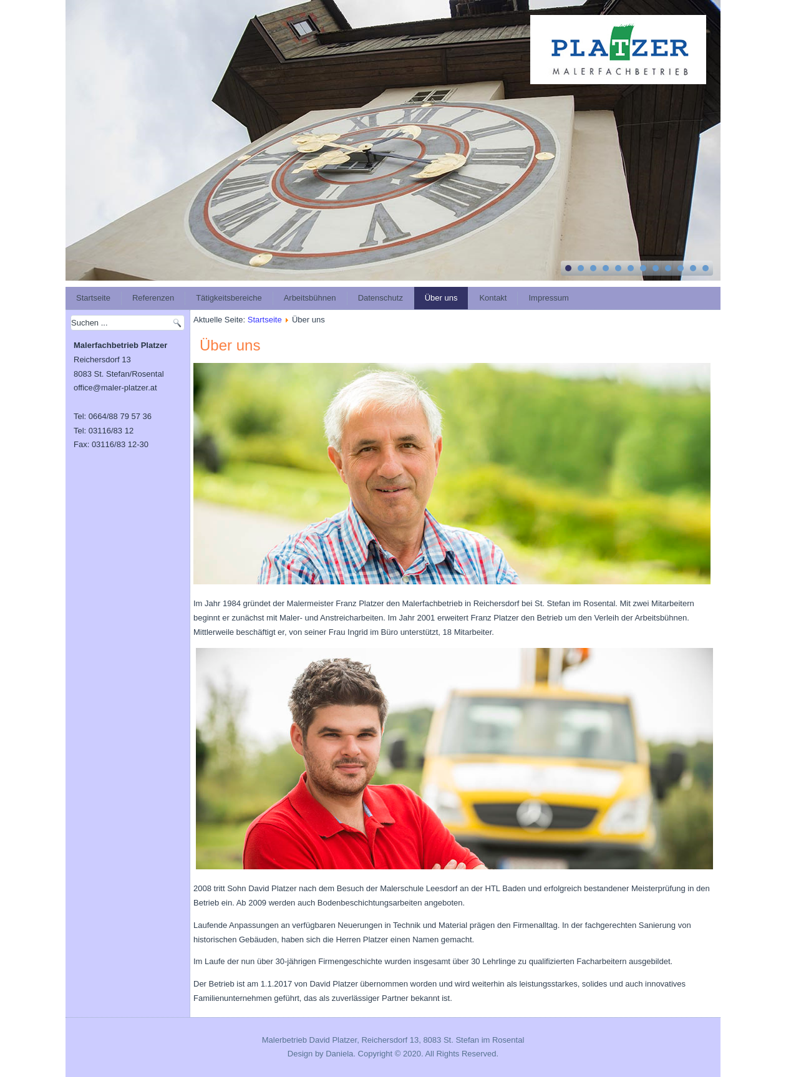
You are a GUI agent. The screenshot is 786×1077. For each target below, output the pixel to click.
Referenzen (153, 297)
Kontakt (493, 297)
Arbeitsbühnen (310, 297)
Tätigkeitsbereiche (229, 297)
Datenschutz (380, 297)
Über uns (441, 297)
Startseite (93, 297)
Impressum (548, 297)
